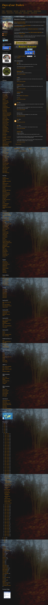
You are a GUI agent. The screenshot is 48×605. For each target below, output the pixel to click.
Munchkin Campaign (37, 11)
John (18, 125)
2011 (5, 432)
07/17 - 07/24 (7, 467)
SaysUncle (4, 151)
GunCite (4, 187)
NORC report (5, 407)
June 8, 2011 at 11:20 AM (21, 88)
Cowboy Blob (5, 116)
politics (8, 595)
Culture (4, 554)
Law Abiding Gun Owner (7, 585)
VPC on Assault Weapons (7, 408)
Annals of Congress (6, 217)
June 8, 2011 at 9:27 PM (21, 122)
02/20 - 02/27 (7, 525)
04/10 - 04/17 (7, 515)
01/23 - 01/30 (7, 531)
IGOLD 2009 (5, 289)
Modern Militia (5, 196)
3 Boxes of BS (5, 98)
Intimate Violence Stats (6, 241)
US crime (4, 256)
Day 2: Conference (6, 367)
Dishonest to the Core (8, 484)
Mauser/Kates (5, 245)
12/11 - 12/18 (7, 436)
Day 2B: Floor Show (6, 380)
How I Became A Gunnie (7, 487)
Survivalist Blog (5, 160)
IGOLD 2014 (5, 294)
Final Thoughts (5, 361)
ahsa (3, 576)
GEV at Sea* (16, 11)
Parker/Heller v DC (6, 254)
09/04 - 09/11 (7, 457)
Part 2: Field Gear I (6, 279)
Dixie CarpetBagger (6, 119)
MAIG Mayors (5, 565)
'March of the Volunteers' (24, 95)
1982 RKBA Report (6, 212)
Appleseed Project (6, 178)
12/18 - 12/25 (7, 435)
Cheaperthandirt (5, 262)
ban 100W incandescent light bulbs (35, 32)
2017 (5, 423)
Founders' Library (5, 233)
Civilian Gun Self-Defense (7, 114)
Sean (18, 102)
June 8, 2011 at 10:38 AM (21, 74)
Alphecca (4, 99)
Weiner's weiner (22, 33)
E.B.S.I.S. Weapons (18, 12)
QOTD (4, 562)
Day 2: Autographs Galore (7, 334)
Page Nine (4, 140)
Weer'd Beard (5, 171)
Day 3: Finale (5, 360)
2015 (5, 426)
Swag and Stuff (5, 307)
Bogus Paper (5, 401)
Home (3, 11)
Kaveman (4, 557)
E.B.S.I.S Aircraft (34, 12)
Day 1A (4, 331)
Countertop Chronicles (6, 115)
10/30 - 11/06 (7, 445)
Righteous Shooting (6, 582)
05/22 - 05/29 (7, 506)
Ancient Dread (29, 11)
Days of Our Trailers (7, 593)
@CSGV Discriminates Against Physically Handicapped (7, 481)
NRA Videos (5, 252)
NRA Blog (4, 198)
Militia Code (4, 248)
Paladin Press (5, 265)
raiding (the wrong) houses (33, 28)
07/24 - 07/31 (7, 466)
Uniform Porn (5, 584)
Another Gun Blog (5, 102)
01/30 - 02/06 (7, 529)
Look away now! (7, 492)
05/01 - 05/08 (7, 510)
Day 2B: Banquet (5, 393)
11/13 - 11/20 (7, 442)
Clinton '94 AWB (5, 226)
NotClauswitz (19, 71)
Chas (18, 119)
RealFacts (18, 57)
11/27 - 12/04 (7, 439)
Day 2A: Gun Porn (6, 390)
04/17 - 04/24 (7, 513)
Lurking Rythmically (6, 131)
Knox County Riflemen (6, 194)
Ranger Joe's (5, 266)
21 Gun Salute (5, 95)
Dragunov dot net (5, 183)
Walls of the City (5, 168)
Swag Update (5, 327)
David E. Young (5, 118)
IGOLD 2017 (5, 297)
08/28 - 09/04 (7, 458)
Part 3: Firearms (5, 280)
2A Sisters (4, 177)
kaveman (5, 35)
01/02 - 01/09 (7, 535)
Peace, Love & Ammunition (7, 141)
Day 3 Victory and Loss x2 (7, 305)
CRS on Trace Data (6, 227)
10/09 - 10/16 (7, 449)
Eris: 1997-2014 (22, 11)
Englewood (4, 549)
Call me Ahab (5, 111)
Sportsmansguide (5, 268)
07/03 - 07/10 (7, 470)
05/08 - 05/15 (7, 509)
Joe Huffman (5, 126)
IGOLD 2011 (5, 292)
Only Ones (4, 558)
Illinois (5, 596)
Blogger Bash (5, 566)
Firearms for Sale (5, 577)
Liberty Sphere (5, 130)
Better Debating (5, 569)
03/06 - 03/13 (7, 522)
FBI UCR (4, 230)
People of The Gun (6, 143)
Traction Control (5, 164)
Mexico (4, 574)
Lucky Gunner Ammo (6, 264)
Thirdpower (20, 56)
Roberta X (4, 147)
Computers (4, 580)
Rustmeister (5, 148)
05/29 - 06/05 (7, 504)
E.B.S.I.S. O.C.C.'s (10, 12)
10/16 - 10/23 (7, 448)
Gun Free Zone (5, 123)
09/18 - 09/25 (7, 454)
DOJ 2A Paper (5, 229)
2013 (5, 429)
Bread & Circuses (7, 489)
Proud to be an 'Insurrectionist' (7, 478)
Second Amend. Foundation (5, 205)
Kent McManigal (5, 127)
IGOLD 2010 (5, 290)
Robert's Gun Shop (6, 145)
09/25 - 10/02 (7, 452)
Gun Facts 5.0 (5, 237)
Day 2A (4, 355)
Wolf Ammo (4, 270)
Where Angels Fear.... (6, 172)
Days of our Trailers (13, 5)
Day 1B (4, 354)
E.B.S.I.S (3, 12)
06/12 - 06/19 (7, 474)
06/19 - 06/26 (7, 473)
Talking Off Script (7, 498)
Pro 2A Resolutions (6, 203)
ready (19, 97)
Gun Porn (4, 553)
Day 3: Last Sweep (6, 335)
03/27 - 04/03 (7, 518)
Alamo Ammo (5, 261)
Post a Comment (18, 144)
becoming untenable (27, 25)
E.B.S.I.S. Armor (26, 12)
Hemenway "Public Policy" (7, 404)
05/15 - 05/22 (7, 507)
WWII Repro (5, 272)
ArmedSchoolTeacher (6, 107)
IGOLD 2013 (5, 293)
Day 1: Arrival (5, 377)
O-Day (4, 561)
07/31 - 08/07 (7, 464)
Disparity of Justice (7, 485)
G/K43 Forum (5, 184)
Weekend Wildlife (7, 501)
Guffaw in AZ (19, 84)
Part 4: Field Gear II (6, 282)
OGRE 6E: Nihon (9, 11)
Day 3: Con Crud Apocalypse (5, 344)
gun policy (5, 595)
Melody (4, 581)
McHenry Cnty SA (5, 195)
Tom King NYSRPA (6, 163)
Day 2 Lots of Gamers (6, 304)
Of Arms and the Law (6, 139)
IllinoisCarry (4, 191)
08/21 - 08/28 (7, 460)
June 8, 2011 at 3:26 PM (21, 109)
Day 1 (3, 340)
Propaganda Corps (6, 284)
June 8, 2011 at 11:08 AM (21, 81)
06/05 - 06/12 (7, 476)
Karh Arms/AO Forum (6, 192)
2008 (5, 540)
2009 (5, 539)
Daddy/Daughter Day (6, 311)
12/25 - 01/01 (7, 433)
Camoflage (4, 222)
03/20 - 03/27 (7, 519)
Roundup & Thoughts (6, 371)
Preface (4, 276)
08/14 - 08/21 (7, 461)
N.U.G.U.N (4, 135)
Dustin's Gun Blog (6, 122)
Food (3, 578)
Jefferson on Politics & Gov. (7, 242)
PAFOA (4, 202)
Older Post (43, 148)
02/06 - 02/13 (7, 528)
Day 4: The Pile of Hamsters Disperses (6, 347)
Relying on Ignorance (8, 500)
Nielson (22, 35)
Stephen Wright (5, 159)
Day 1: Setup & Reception (7, 366)
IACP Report (5, 405)
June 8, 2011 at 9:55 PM (21, 128)
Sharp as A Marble (6, 152)
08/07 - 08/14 (7, 463)
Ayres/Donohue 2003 (6, 400)
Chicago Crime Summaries (7, 223)
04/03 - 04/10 (7, 516)
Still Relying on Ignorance (6, 494)
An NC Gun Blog (5, 100)
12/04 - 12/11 (7, 438)
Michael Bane (5, 134)
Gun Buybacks (5, 235)
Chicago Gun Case (6, 225)
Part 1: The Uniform (6, 278)
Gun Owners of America (6, 186)
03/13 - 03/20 (7, 521)
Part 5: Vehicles (5, 283)
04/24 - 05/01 (7, 512)
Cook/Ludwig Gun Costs (7, 403)
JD (17, 77)
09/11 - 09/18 (7, 455)
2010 (5, 537)
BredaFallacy (5, 110)
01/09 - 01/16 (7, 534)
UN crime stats (5, 255)
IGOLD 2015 (5, 296)
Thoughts (4, 383)
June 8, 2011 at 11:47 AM (21, 99)
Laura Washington (6, 573)
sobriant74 (19, 131)
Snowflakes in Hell (6, 156)
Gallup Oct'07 (5, 234)
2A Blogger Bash (5, 96)
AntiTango (4, 104)
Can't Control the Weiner (7, 497)
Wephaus (4, 269)
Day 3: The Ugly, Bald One (7, 325)
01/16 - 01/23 (7, 532)
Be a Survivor (5, 108)
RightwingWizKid (5, 144)
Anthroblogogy (5, 103)
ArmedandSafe (5, 106)
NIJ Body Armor (5, 251)
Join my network (7, 597)
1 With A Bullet (5, 94)
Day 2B (4, 359)
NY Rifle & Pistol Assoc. (6, 199)
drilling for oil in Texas (21, 23)
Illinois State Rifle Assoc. (7, 190)
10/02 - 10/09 (7, 451)
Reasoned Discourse (6, 550)
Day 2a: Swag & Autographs (5, 322)
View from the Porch (6, 167)
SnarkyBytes (5, 155)
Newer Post (17, 148)
